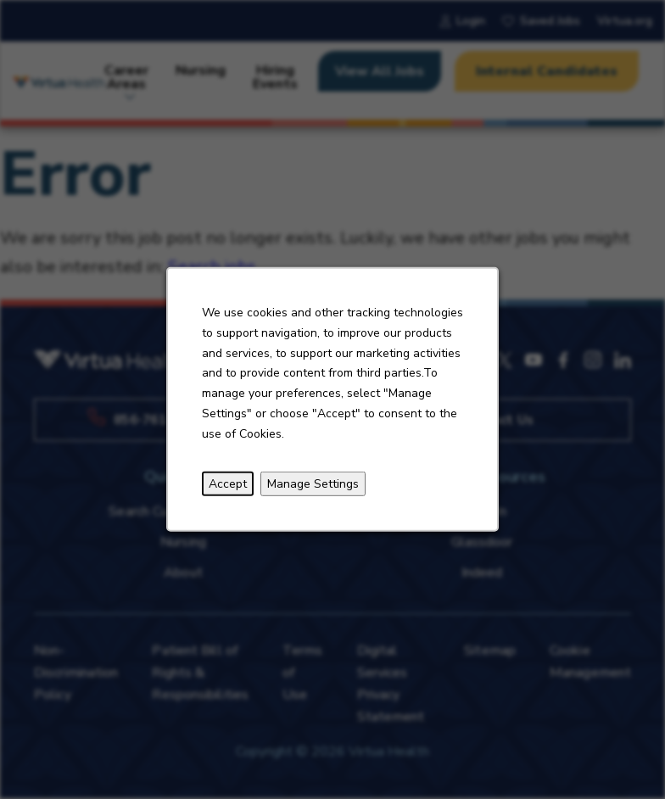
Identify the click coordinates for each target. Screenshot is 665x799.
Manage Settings (313, 483)
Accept (228, 483)
